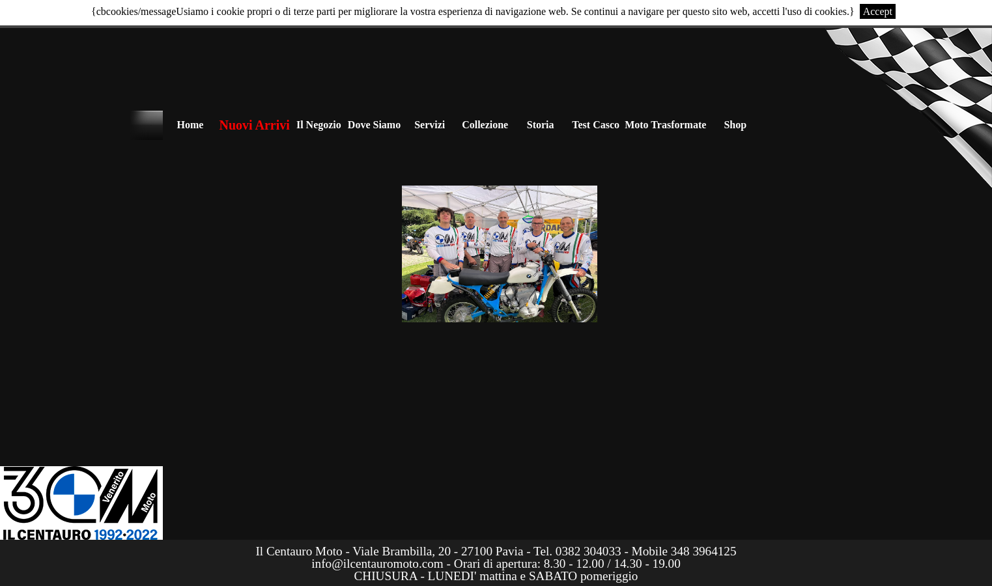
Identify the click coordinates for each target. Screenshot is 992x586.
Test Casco (595, 124)
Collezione (485, 124)
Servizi (429, 124)
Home (190, 124)
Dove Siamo (374, 124)
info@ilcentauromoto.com (377, 563)
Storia (540, 124)
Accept (877, 11)
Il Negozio (318, 124)
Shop (735, 124)
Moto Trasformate (665, 124)
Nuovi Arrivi (255, 125)
